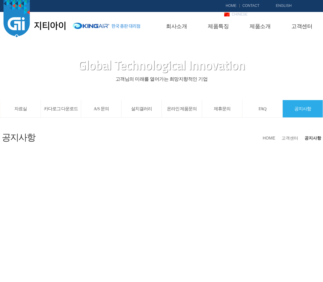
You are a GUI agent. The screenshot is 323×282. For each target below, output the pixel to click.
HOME (231, 6)
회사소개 (176, 26)
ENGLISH (284, 6)
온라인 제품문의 (182, 108)
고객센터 (301, 26)
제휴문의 (222, 108)
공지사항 (302, 108)
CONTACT (250, 6)
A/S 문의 (101, 108)
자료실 (20, 108)
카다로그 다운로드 (61, 108)
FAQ (262, 108)
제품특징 (218, 26)
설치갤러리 (141, 108)
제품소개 (260, 26)
